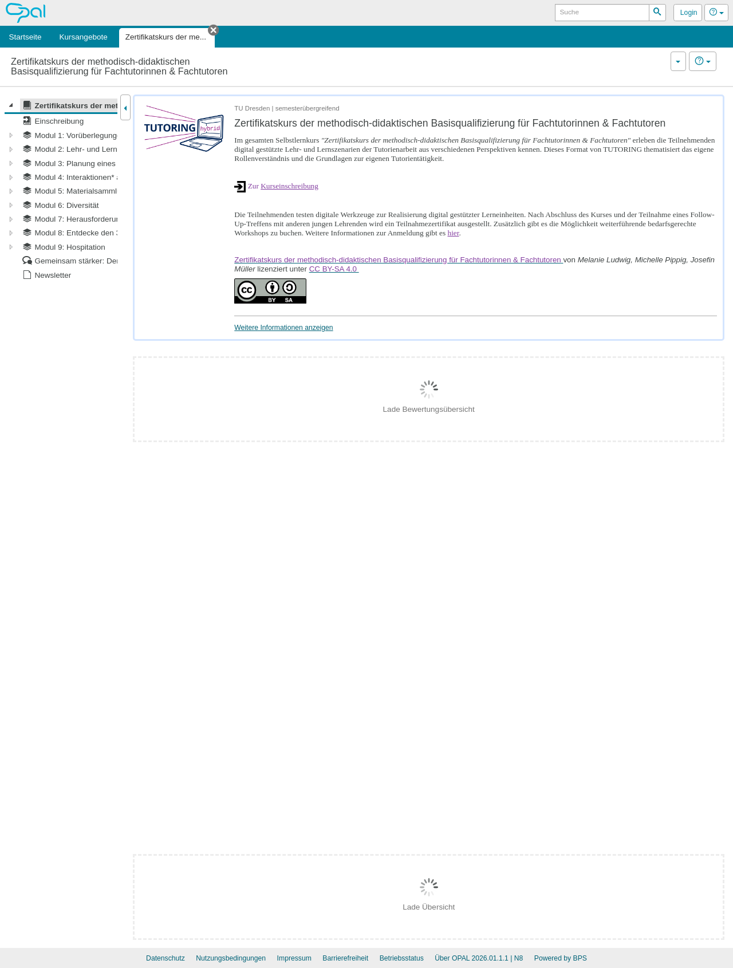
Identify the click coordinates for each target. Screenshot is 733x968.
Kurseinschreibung (289, 186)
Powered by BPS (560, 958)
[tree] (61, 190)
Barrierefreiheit (345, 958)
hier (453, 233)
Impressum (294, 958)
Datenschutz (165, 958)
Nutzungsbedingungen (231, 958)
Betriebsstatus (402, 958)
